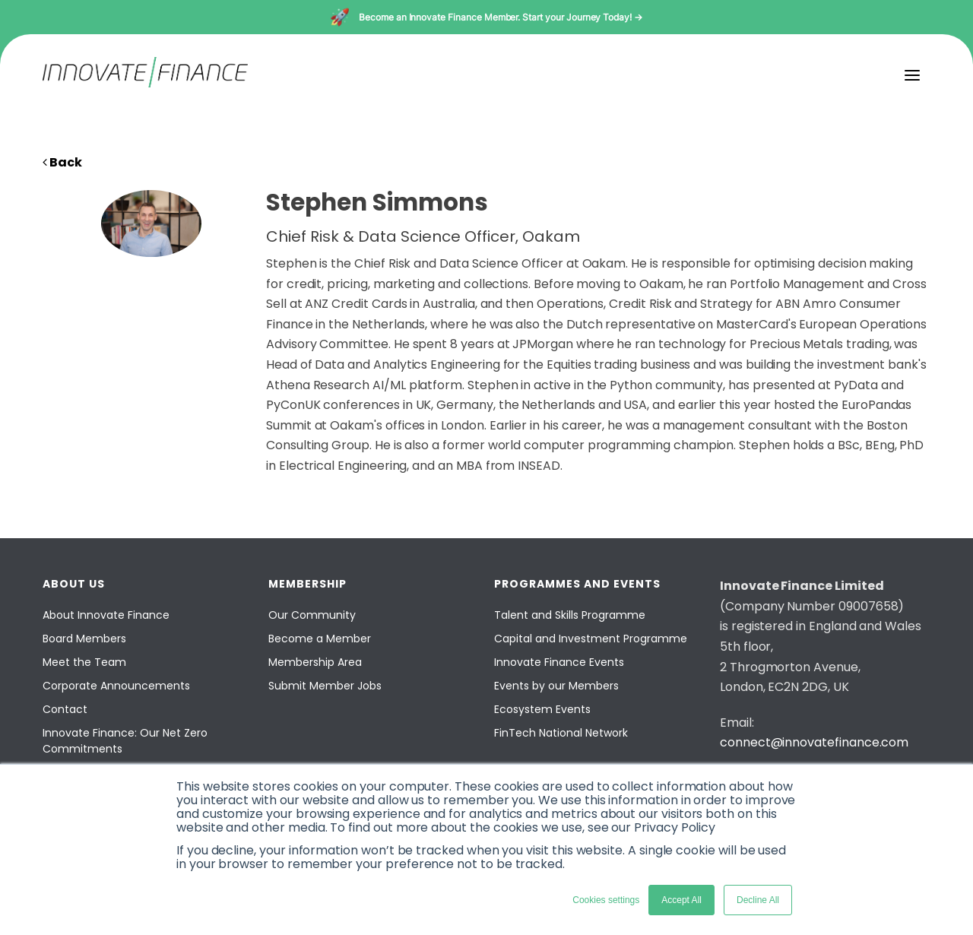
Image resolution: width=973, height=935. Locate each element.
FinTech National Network (561, 732)
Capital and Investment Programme (590, 638)
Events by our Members (556, 685)
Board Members (84, 638)
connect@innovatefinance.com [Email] (814, 742)
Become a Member (319, 638)
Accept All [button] (681, 900)
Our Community (312, 615)
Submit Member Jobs (325, 685)
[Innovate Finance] (145, 83)
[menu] (912, 75)
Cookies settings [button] (605, 900)
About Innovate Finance (106, 615)
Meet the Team (84, 662)
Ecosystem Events (542, 709)
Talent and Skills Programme (569, 615)
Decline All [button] (758, 900)
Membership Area (315, 662)
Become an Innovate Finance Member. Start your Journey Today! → (500, 17)
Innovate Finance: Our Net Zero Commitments (125, 740)
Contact (65, 709)
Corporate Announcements (116, 685)
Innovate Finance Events (559, 662)
